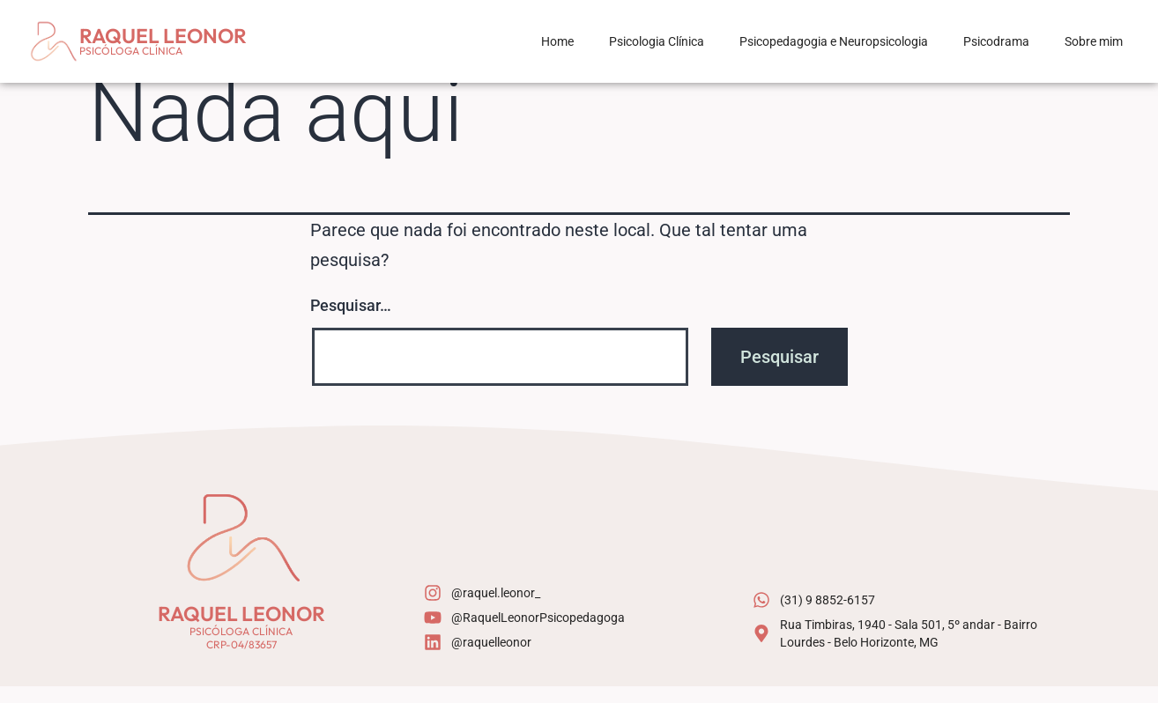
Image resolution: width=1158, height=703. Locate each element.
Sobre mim (1094, 41)
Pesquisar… (350, 322)
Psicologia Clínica (656, 41)
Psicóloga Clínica (130, 50)
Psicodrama (996, 41)
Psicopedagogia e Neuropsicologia (833, 41)
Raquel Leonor (163, 35)
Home (557, 41)
